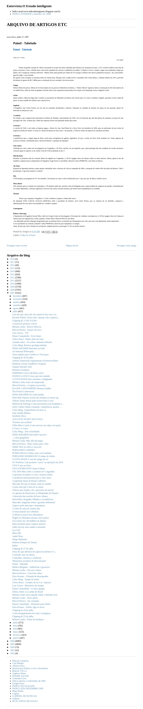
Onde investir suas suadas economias (28, 527)
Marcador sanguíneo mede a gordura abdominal (33, 502)
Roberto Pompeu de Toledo (24, 542)
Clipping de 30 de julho (22, 357)
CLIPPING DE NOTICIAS (24, 696)
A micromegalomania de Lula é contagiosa (31, 613)
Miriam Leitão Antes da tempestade (28, 382)
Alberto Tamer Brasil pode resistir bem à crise (32, 401)
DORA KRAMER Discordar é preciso (29, 434)
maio (15, 625)
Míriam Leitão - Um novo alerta (26, 570)
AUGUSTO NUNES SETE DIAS (27, 419)
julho (15, 311)
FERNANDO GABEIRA (23, 450)
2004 (12, 647)
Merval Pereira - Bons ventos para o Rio (30, 444)
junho (15, 622)
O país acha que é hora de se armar (27, 487)
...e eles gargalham (20, 437)
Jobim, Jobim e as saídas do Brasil (27, 592)
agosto (16, 308)
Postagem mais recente (17, 245)
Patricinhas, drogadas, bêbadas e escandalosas (32, 499)
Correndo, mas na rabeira (23, 555)
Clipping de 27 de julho (22, 548)
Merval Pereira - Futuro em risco (27, 330)
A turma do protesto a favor (24, 324)
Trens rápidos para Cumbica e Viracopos (30, 354)
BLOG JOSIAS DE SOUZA (25, 701)
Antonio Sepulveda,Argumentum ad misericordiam (35, 360)
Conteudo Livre (19, 678)
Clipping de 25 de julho (22, 616)
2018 (12, 259)
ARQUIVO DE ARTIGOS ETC (37, 24)
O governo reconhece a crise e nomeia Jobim (32, 474)
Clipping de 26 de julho (22, 610)
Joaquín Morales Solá (22, 367)
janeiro (16, 638)
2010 (12, 283)
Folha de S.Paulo (27, 235)
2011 (12, 280)
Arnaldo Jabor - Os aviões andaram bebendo (32, 342)
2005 (12, 644)
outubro (16, 302)
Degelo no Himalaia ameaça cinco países (30, 518)
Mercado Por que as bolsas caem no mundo (31, 484)
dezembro (17, 296)
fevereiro (17, 635)
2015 (12, 268)
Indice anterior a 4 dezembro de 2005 (29, 681)
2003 (12, 650)
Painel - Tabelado (20, 564)
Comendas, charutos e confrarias (26, 558)
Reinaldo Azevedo (20, 676)
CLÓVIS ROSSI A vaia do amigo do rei (30, 459)
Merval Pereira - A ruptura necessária (29, 385)
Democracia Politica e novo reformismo (30, 668)
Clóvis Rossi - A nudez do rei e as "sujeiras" (32, 582)
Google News (18, 683)
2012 (12, 277)
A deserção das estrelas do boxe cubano (30, 496)
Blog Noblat (17, 691)
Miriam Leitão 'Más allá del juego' (27, 441)
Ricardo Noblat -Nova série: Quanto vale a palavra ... (36, 317)
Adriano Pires (18, 666)
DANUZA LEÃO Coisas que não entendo (31, 376)
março (16, 632)
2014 (12, 271)
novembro (17, 299)
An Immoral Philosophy (23, 351)
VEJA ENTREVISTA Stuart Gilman (28, 468)
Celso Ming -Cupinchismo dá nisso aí (29, 410)
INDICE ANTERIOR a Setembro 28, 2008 (31, 14)
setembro (17, 305)
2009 (12, 287)
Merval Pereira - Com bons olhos (27, 573)
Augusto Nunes (19, 673)
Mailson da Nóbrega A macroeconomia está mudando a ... (38, 404)
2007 (12, 293)
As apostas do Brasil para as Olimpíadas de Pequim (35, 493)
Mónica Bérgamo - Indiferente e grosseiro (31, 567)
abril (15, 628)
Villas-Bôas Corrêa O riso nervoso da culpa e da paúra (36, 425)
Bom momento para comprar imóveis (29, 524)
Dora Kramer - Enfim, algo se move (28, 607)
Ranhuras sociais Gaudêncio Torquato (29, 364)
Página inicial (72, 245)
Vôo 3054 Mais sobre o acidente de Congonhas (33, 471)
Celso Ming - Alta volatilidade (26, 431)
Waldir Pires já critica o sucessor (26, 447)
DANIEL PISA (19, 416)
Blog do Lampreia (20, 661)
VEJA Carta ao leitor (21, 465)
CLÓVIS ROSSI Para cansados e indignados (32, 379)
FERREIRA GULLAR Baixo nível (28, 373)
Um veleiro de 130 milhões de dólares (29, 521)
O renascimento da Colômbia (25, 511)
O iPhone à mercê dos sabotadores (27, 515)
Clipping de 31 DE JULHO (24, 320)
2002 (12, 653)
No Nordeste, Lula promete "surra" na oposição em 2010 (37, 462)
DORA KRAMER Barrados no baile (28, 348)
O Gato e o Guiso (20, 428)
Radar (15, 545)
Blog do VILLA (19, 671)
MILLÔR (16, 533)
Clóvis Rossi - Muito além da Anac (28, 339)
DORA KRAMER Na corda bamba (28, 394)
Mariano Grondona (20, 370)
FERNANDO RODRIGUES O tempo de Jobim (33, 456)
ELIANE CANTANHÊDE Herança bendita (31, 388)
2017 (12, 262)
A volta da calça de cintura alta (26, 508)
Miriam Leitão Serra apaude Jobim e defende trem (34, 595)
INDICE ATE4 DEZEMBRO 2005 (27, 688)
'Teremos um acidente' (22, 422)
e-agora (15, 693)
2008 (12, 290)
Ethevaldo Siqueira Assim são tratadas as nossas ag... (36, 397)
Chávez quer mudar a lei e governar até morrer (33, 490)
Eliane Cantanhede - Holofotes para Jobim (31, 604)
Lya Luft (16, 530)
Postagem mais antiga (126, 245)
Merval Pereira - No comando (25, 601)
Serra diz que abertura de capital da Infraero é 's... (34, 551)
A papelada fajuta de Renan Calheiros (29, 481)
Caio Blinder (18, 663)
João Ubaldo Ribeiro (21, 413)
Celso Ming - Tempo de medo (25, 579)
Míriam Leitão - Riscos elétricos (26, 327)
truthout (15, 698)
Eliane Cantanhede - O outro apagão (28, 588)
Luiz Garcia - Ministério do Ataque (28, 585)
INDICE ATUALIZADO (23, 686)
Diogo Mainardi (19, 539)
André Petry (17, 536)
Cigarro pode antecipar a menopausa (28, 505)
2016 (12, 265)
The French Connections (23, 391)
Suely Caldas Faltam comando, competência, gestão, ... (37, 407)
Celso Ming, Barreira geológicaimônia (29, 345)
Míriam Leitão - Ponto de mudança (28, 619)
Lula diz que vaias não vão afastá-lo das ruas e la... (35, 314)
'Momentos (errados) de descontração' (29, 561)
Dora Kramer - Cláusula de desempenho (30, 576)
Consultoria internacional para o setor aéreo (31, 478)
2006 (12, 641)
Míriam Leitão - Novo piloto (25, 598)
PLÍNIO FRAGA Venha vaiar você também (31, 453)
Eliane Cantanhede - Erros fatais (26, 336)
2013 (12, 274)
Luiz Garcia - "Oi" (20, 333)
